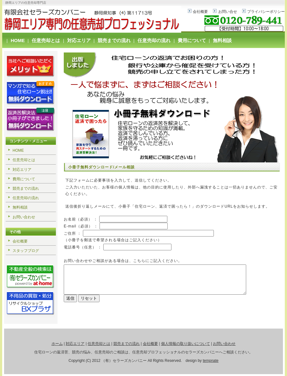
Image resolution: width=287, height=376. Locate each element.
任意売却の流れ (154, 40)
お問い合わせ (24, 217)
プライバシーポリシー (266, 11)
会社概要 (200, 11)
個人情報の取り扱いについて (185, 343)
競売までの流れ (114, 40)
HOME (18, 40)
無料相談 (222, 40)
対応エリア (79, 40)
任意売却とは (46, 40)
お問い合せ (227, 11)
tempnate (211, 360)
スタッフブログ (26, 250)
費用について (192, 40)
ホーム (57, 343)
